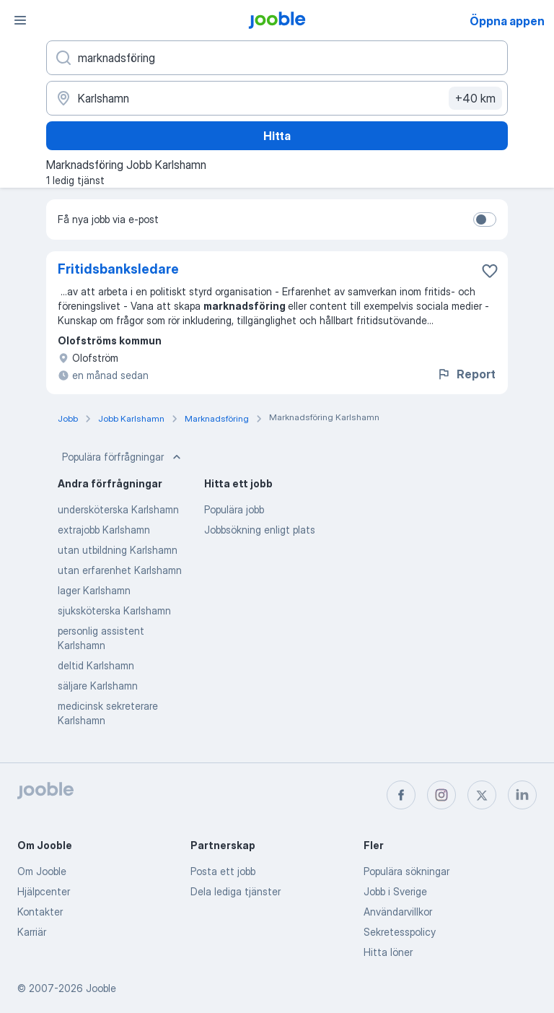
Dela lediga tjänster (235, 891)
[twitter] (481, 795)
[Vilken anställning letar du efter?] (277, 57)
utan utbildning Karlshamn (117, 550)
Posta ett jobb (222, 871)
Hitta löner (388, 952)
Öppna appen (507, 21)
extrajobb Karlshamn (104, 529)
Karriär (31, 932)
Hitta (277, 136)
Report (466, 374)
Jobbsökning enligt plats (259, 529)
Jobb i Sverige (395, 891)
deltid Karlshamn (96, 665)
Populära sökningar (406, 871)
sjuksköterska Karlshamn (114, 610)
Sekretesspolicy (400, 932)
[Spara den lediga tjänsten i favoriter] (489, 271)
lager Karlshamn (94, 590)
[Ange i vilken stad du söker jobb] (277, 98)
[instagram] (441, 795)
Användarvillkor (398, 911)
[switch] (484, 219)
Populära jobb (234, 509)
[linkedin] (522, 795)
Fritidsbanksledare (118, 269)
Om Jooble (41, 871)
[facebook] (401, 795)
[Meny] (20, 20)
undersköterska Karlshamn (118, 509)
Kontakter (40, 911)
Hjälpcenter (43, 891)
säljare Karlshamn (98, 685)
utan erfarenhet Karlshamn (120, 570)
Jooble (101, 988)
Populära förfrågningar (123, 457)
